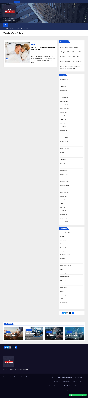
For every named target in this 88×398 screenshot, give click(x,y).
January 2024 (64, 137)
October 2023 (64, 145)
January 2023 (64, 178)
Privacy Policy (73, 25)
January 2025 (64, 97)
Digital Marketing (65, 254)
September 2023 (64, 148)
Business (26, 25)
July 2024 (63, 115)
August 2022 (63, 196)
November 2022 (64, 185)
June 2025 (63, 86)
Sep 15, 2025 (71, 338)
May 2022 (63, 207)
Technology (50, 25)
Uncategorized (64, 302)
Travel (62, 298)
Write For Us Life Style (64, 389)
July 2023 (63, 156)
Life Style (63, 280)
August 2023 (63, 152)
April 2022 (63, 210)
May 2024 (63, 123)
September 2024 (64, 108)
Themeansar (29, 376)
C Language (63, 243)
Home (53, 377)
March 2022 (63, 214)
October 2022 (64, 189)
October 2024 (64, 104)
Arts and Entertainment (66, 232)
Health (18, 25)
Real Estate (63, 287)
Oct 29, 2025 (10, 338)
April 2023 (63, 167)
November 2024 (64, 101)
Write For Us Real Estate (77, 389)
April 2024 (63, 126)
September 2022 (64, 192)
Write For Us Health (78, 385)
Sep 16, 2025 (51, 338)
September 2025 (64, 83)
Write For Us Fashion (66, 385)
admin (41, 52)
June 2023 (63, 159)
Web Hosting (61, 25)
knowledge (63, 273)
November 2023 (64, 141)
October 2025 (64, 79)
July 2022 (63, 199)
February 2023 (64, 174)
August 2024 (63, 112)
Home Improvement (38, 25)
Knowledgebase (64, 276)
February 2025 (64, 94)
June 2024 (63, 119)
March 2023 (63, 170)
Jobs (61, 269)
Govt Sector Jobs (23, 28)
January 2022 (64, 221)
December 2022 (64, 181)
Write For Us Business (77, 381)
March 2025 (63, 90)
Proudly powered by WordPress (10, 376)
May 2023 (63, 163)
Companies (63, 247)
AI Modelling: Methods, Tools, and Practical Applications (52, 336)
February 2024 (64, 134)
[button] (83, 26)
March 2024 (63, 130)
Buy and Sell (63, 240)
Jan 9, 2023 (35, 52)
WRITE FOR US (9, 28)
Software (62, 291)
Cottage (62, 251)
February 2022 (64, 218)
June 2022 (63, 203)
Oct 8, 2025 (30, 336)
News (11, 25)
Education (63, 258)
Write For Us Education (53, 385)
